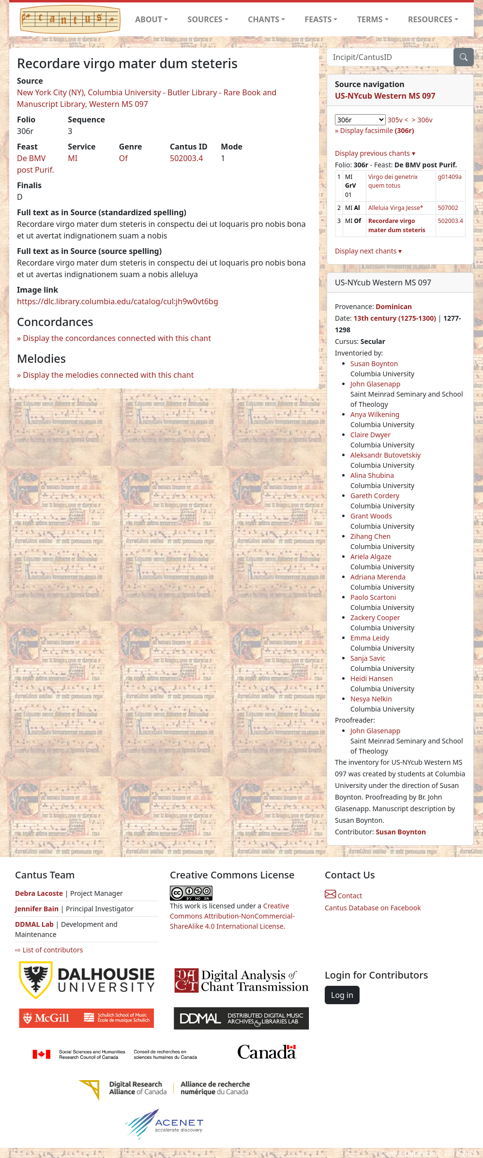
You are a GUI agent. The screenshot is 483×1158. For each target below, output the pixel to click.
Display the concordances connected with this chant (117, 338)
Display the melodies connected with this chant (108, 375)
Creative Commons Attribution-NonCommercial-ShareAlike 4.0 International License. (232, 916)
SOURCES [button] (205, 19)
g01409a (450, 177)
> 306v (422, 119)
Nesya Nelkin (371, 698)
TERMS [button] (370, 19)
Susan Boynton (374, 363)
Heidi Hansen (371, 678)
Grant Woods (371, 515)
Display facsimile (377, 130)
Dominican (394, 306)
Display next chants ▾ (368, 250)
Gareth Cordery (374, 495)
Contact (343, 895)
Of (123, 158)
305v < (398, 119)
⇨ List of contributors (49, 949)
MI (72, 158)
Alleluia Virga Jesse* (395, 208)
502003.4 (186, 158)
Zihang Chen (370, 536)
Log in (342, 995)
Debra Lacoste (39, 893)
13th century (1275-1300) (394, 318)
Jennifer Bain (37, 908)
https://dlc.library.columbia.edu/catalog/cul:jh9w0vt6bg (117, 301)
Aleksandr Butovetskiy (385, 455)
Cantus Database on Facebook (373, 907)
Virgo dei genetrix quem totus (393, 181)
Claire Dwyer (370, 434)
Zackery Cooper (375, 617)
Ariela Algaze (371, 556)
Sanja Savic (367, 658)
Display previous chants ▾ (375, 153)
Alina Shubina (372, 475)
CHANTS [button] (263, 19)
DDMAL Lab (34, 924)
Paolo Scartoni (373, 597)
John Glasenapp (375, 383)
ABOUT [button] (148, 19)
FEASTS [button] (318, 19)
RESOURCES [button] (430, 19)
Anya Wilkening (374, 414)
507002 (448, 208)
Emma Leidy (369, 637)
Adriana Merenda (378, 576)
